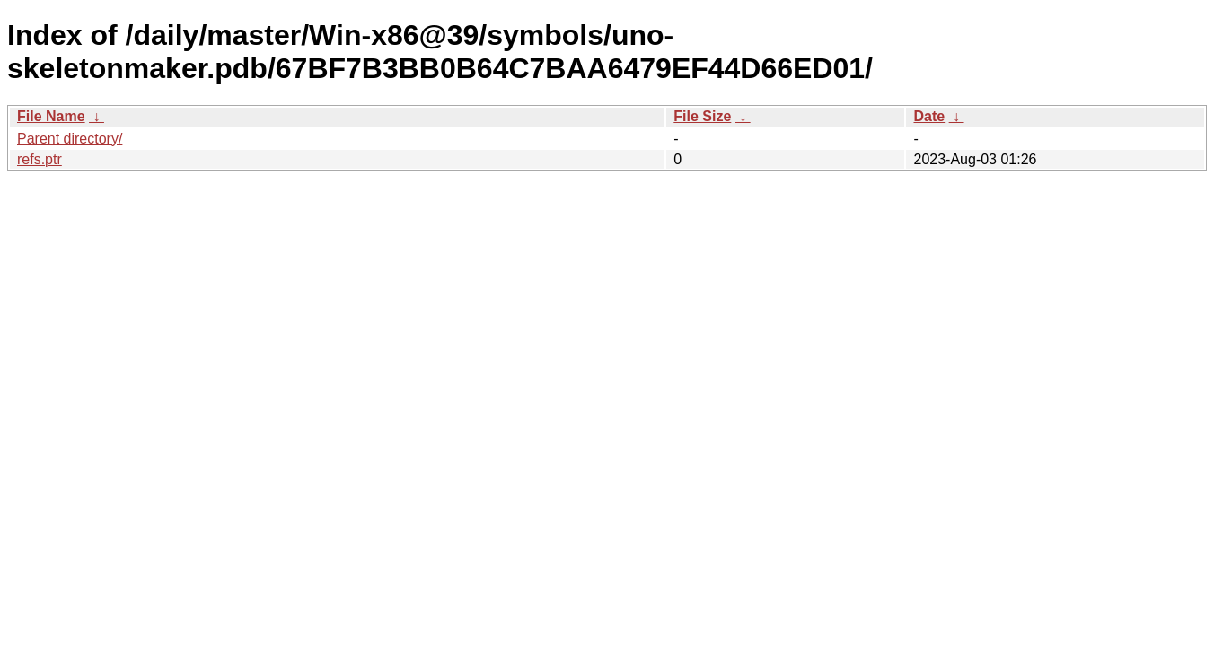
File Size (702, 116)
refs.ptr (39, 159)
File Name (51, 116)
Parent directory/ (69, 138)
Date (929, 116)
